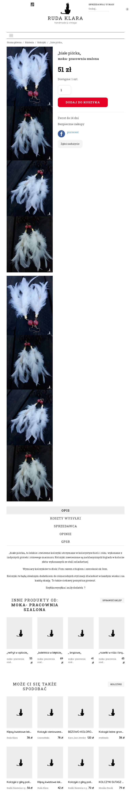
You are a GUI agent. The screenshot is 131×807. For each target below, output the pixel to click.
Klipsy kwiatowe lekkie (19, 731)
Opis (65, 510)
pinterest (73, 132)
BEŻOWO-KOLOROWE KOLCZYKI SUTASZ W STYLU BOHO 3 (81, 731)
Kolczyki (41, 42)
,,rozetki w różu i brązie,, (111, 652)
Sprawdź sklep (112, 600)
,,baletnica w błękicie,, (49, 652)
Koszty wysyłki (65, 518)
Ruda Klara (65, 15)
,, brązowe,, (74, 652)
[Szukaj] (107, 8)
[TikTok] (32, 4)
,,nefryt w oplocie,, (17, 652)
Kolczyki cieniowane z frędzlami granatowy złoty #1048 (50, 731)
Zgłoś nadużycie (70, 143)
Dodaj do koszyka (83, 102)
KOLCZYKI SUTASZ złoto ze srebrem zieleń (111, 782)
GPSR (65, 542)
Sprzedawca (65, 526)
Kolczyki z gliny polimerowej (19, 782)
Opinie (66, 534)
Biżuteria (29, 42)
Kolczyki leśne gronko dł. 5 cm (111, 731)
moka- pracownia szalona (78, 59)
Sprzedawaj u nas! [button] (101, 4)
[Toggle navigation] (11, 35)
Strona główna (14, 42)
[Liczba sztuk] (64, 90)
